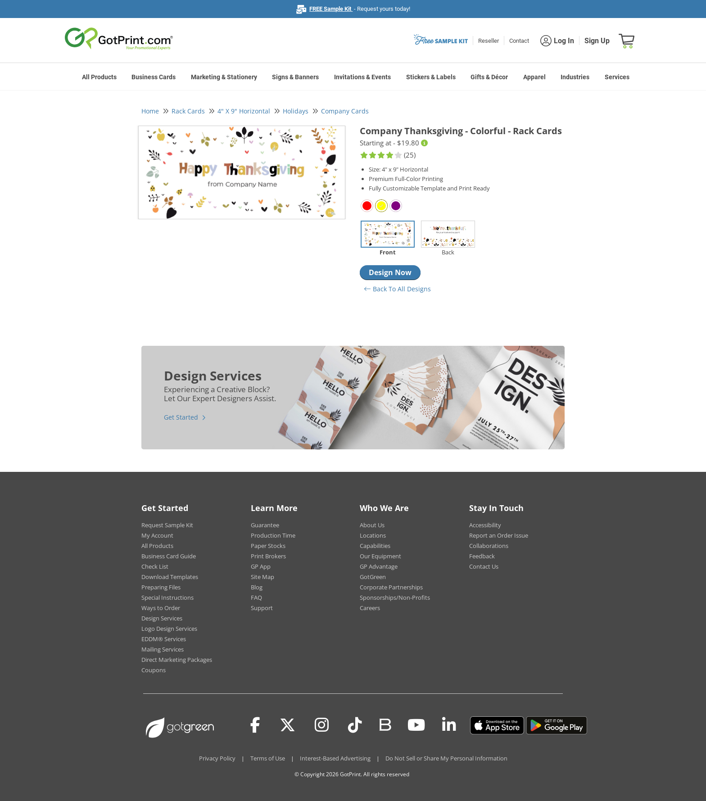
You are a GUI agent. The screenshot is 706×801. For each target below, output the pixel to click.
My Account (157, 535)
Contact (519, 40)
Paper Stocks (268, 546)
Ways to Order (160, 608)
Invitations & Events (362, 77)
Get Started (181, 417)
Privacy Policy (217, 758)
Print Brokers (268, 556)
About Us (372, 525)
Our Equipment (380, 556)
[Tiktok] (355, 725)
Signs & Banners (295, 77)
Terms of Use (267, 758)
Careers (370, 608)
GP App (261, 566)
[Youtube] (416, 725)
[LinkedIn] (449, 725)
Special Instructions (167, 597)
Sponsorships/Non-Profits (395, 597)
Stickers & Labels (431, 77)
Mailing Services (162, 649)
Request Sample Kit (167, 525)
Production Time (273, 535)
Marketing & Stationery (224, 77)
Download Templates (169, 577)
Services (617, 77)
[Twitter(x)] (287, 725)
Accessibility (485, 525)
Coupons (153, 670)
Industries (575, 77)
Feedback (482, 556)
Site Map (262, 577)
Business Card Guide (168, 556)
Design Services (161, 618)
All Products (99, 77)
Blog (256, 587)
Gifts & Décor (489, 77)
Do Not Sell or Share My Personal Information (446, 758)
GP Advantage (379, 566)
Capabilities (375, 546)
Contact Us (483, 566)
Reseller (488, 40)
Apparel (534, 77)
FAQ (256, 597)
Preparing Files (161, 587)
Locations (373, 535)
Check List (154, 566)
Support (262, 608)
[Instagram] (321, 725)
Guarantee (265, 525)
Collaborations (488, 546)
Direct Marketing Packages (176, 660)
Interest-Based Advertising (335, 758)
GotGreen (373, 577)
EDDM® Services (163, 639)
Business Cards (153, 77)
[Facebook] (255, 725)
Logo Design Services (169, 629)
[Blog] (384, 724)
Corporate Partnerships (391, 587)
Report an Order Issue (498, 535)
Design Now (390, 272)
